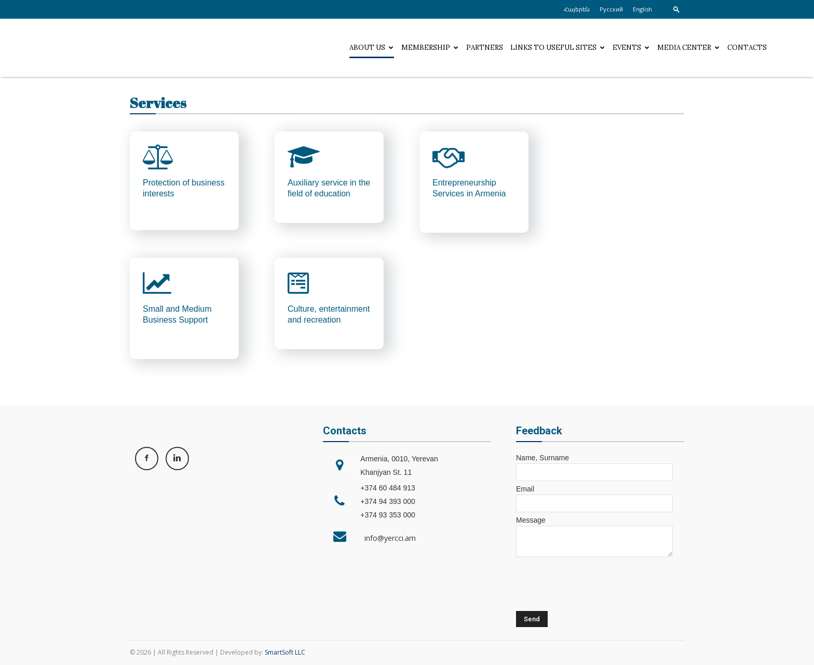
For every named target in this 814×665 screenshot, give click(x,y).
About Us (371, 47)
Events (631, 47)
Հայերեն (577, 9)
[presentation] (595, 583)
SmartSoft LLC (285, 652)
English (642, 9)
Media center (688, 47)
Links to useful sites (557, 47)
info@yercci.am (388, 538)
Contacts (747, 47)
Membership (429, 47)
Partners (484, 47)
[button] (676, 9)
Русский (611, 9)
